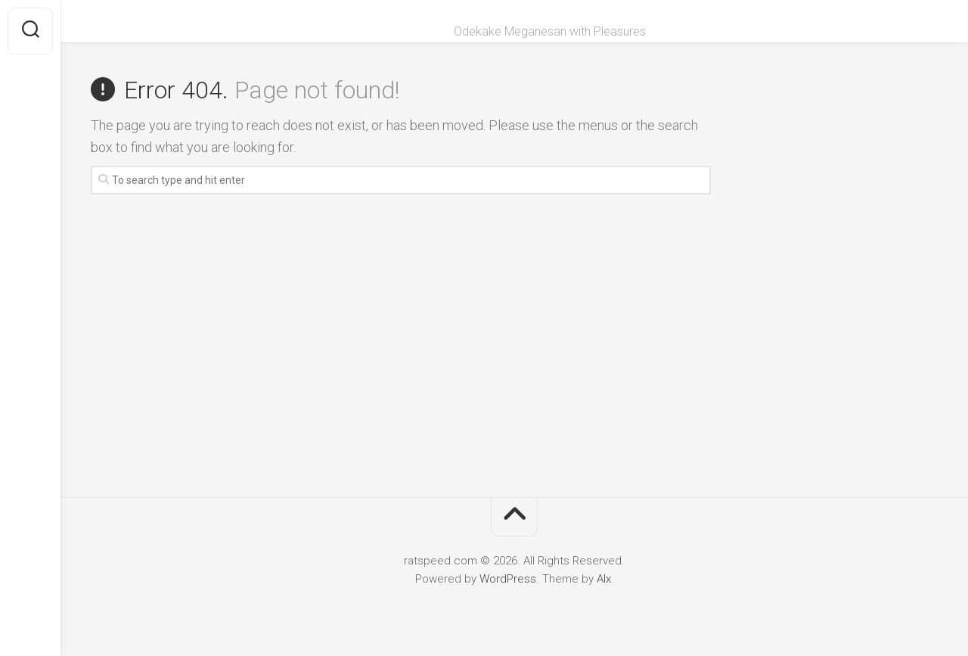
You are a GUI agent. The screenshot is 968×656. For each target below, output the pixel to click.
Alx (604, 579)
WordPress (507, 579)
